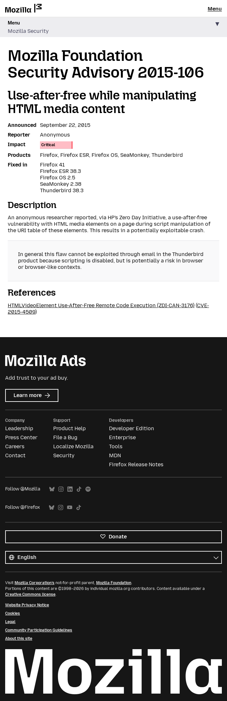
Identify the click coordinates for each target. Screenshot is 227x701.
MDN (115, 455)
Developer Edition (131, 428)
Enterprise (122, 437)
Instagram (61, 489)
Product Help (69, 428)
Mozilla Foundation (113, 583)
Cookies (12, 613)
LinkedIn (70, 489)
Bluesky (52, 489)
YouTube (70, 508)
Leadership (19, 428)
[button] (113, 27)
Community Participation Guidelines (38, 630)
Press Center (21, 437)
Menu (215, 9)
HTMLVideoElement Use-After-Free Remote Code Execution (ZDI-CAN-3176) (101, 305)
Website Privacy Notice (27, 605)
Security (63, 455)
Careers (15, 446)
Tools (116, 446)
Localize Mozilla (73, 446)
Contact (15, 455)
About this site (18, 638)
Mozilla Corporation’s (34, 583)
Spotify (88, 489)
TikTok (79, 489)
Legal (10, 622)
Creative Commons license (30, 594)
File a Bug (65, 437)
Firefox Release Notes (136, 464)
